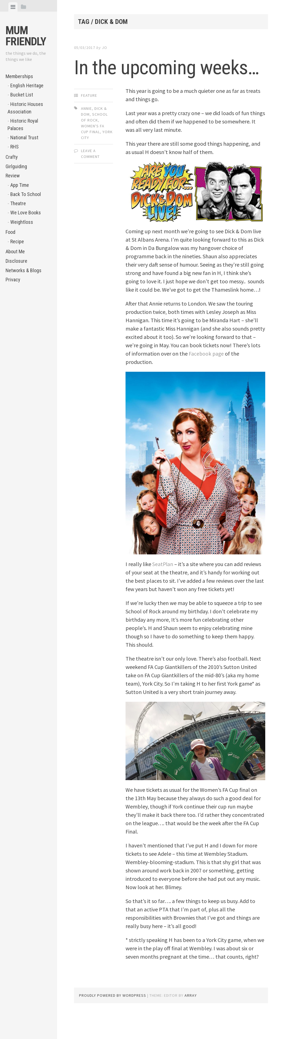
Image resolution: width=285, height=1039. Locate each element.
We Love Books (25, 212)
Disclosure (16, 261)
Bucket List (21, 95)
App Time (19, 185)
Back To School (25, 194)
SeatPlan (163, 588)
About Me (15, 251)
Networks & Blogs (23, 270)
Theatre (18, 203)
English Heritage (26, 85)
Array (191, 1019)
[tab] (13, 7)
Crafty (12, 157)
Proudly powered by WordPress (112, 1019)
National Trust (24, 137)
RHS (14, 147)
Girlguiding (16, 166)
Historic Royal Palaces (23, 124)
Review (13, 175)
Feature (89, 119)
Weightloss (21, 222)
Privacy (13, 279)
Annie (86, 132)
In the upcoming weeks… (142, 79)
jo (104, 47)
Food (10, 232)
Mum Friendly (26, 36)
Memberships (19, 76)
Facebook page (207, 378)
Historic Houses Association (25, 108)
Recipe (17, 241)
